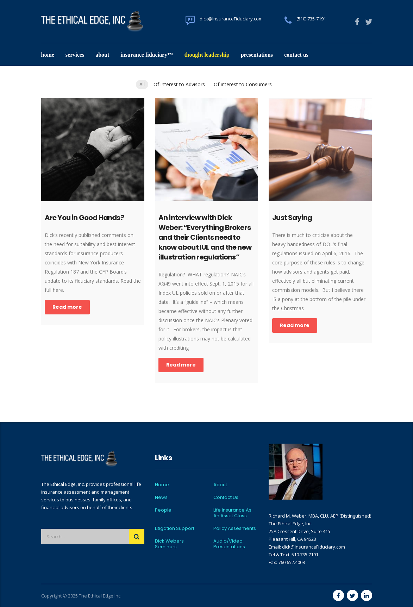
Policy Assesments (234, 528)
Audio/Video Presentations (229, 544)
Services (74, 55)
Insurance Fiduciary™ (146, 55)
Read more (67, 307)
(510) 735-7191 (311, 18)
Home (47, 55)
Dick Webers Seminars (169, 544)
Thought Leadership (206, 55)
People (163, 510)
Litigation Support (174, 528)
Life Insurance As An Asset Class (232, 513)
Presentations (257, 55)
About (102, 55)
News (161, 497)
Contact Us (296, 55)
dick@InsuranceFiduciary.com (231, 18)
